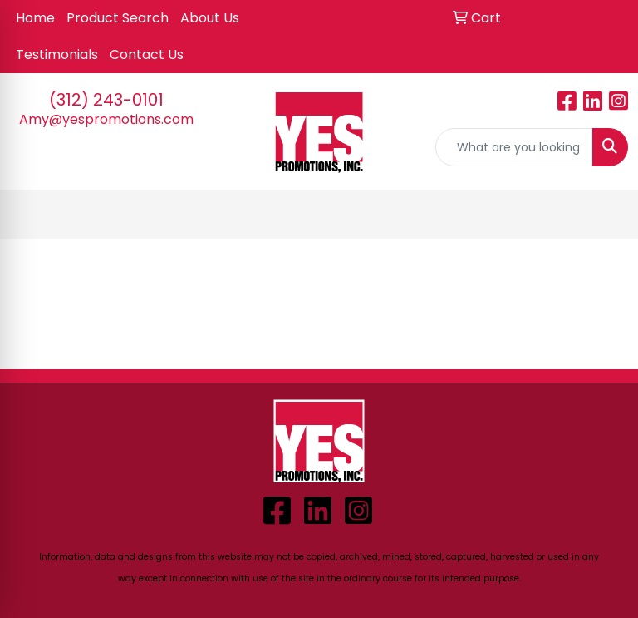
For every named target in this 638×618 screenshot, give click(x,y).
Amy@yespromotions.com (106, 119)
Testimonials (57, 54)
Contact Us (147, 54)
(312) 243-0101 (106, 99)
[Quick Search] (514, 147)
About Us (209, 17)
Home (35, 17)
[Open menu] (604, 214)
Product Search (117, 17)
